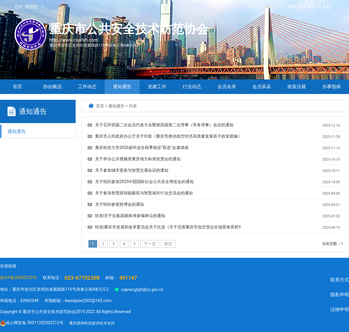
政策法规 (296, 86)
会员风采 (261, 86)
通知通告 (122, 86)
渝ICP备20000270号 (18, 277)
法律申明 (339, 309)
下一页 (150, 244)
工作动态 (87, 86)
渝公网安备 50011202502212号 (31, 323)
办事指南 (331, 86)
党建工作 (157, 86)
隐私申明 (339, 294)
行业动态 (192, 86)
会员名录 (227, 86)
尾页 (168, 244)
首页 (17, 86)
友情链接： (10, 266)
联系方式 (339, 280)
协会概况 (52, 86)
